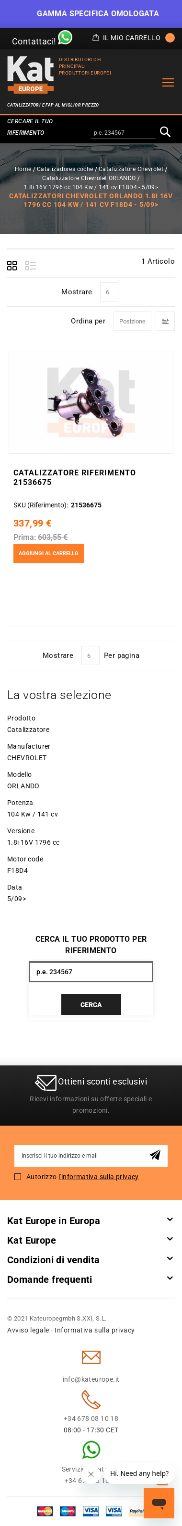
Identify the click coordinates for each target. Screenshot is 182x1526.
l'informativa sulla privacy (98, 1177)
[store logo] (30, 75)
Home (23, 169)
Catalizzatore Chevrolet (131, 169)
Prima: (24, 537)
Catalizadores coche (65, 169)
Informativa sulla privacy (95, 1330)
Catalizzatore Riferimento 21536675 (74, 477)
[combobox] (123, 133)
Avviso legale (28, 1330)
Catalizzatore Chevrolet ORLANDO (89, 178)
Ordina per (88, 321)
